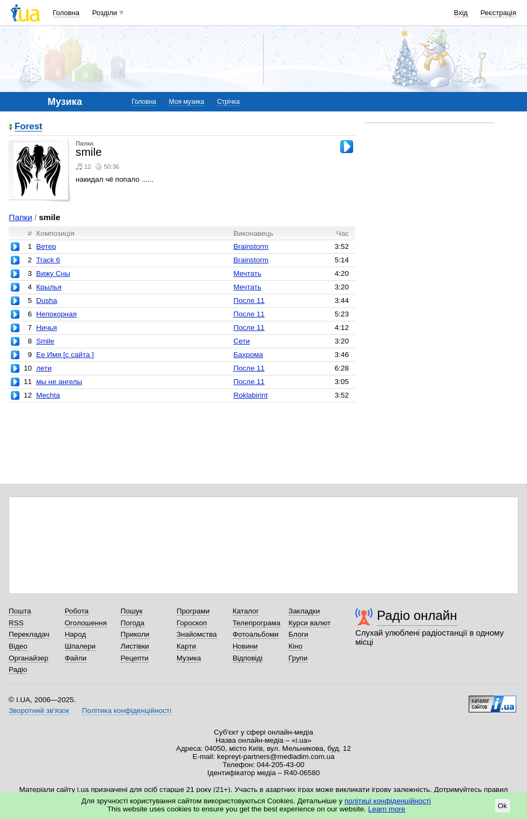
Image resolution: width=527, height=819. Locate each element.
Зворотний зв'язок (39, 710)
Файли (76, 658)
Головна (66, 13)
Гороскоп (192, 623)
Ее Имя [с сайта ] (65, 355)
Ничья (46, 327)
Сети (241, 341)
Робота (77, 611)
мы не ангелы (59, 382)
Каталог (246, 611)
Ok (502, 806)
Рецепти (134, 658)
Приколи (134, 634)
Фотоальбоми (256, 634)
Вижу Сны (53, 273)
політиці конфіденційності (387, 801)
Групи (297, 658)
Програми (193, 611)
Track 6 (48, 260)
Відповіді (248, 658)
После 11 (249, 300)
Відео (18, 646)
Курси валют (309, 623)
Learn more (387, 809)
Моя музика (186, 101)
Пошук (131, 611)
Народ (75, 634)
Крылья (49, 287)
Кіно (295, 646)
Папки (20, 217)
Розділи (104, 13)
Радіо (18, 669)
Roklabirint (250, 395)
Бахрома (248, 355)
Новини (245, 646)
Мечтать (247, 273)
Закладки (304, 611)
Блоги (298, 634)
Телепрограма (257, 623)
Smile (45, 341)
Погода (132, 623)
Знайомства (197, 634)
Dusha (46, 300)
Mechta (48, 395)
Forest (28, 126)
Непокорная (56, 314)
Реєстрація (498, 13)
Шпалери (80, 646)
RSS (16, 623)
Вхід (461, 13)
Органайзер (28, 658)
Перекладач (29, 634)
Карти (186, 646)
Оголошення (86, 623)
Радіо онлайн (417, 615)
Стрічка (228, 101)
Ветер (46, 246)
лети (44, 368)
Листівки (134, 646)
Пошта (20, 611)
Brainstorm (250, 246)
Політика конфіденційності (126, 710)
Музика (189, 658)
